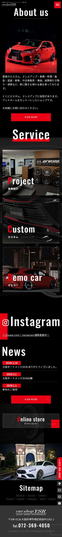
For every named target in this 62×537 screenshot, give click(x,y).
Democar (32, 498)
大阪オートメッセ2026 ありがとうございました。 (30, 367)
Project (10, 498)
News (42, 498)
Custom (20, 498)
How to (52, 498)
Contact (42, 495)
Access (31, 495)
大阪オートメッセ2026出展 (17, 378)
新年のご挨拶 (9, 389)
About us (20, 495)
